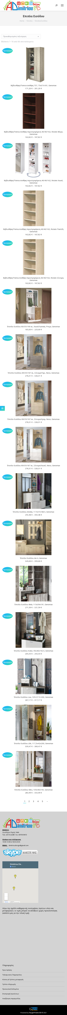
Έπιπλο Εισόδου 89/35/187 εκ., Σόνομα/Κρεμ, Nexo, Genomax (33, 419)
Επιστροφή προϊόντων (10, 994)
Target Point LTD (35, 1013)
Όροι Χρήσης (7, 970)
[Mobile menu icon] (62, 5)
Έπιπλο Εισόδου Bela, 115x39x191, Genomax (33, 604)
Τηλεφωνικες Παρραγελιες (12, 975)
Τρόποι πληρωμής (9, 984)
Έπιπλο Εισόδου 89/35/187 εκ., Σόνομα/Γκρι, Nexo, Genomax (33, 373)
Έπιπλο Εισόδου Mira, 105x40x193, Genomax (33, 790)
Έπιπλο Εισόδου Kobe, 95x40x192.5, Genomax (33, 651)
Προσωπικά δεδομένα (10, 989)
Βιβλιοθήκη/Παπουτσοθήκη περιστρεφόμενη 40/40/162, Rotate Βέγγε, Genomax (33, 133)
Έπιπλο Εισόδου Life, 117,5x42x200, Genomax (33, 743)
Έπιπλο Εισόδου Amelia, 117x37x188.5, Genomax (33, 512)
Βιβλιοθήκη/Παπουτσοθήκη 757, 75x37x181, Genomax (33, 85)
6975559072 (23, 835)
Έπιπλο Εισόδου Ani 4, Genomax (33, 558)
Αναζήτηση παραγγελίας (11, 998)
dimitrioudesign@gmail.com (18, 845)
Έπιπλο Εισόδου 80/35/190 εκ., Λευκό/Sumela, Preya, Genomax (33, 326)
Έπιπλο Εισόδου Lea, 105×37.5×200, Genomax (33, 697)
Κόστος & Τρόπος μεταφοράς (12, 979)
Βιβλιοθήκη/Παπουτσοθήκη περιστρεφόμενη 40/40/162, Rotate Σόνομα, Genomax (33, 279)
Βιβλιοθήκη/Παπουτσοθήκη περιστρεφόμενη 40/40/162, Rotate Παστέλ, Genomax (33, 230)
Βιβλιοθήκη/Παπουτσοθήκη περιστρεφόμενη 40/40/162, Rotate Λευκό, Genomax (33, 181)
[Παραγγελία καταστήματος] (21, 36)
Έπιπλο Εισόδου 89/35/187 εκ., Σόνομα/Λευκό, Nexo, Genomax (33, 465)
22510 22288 (10, 835)
